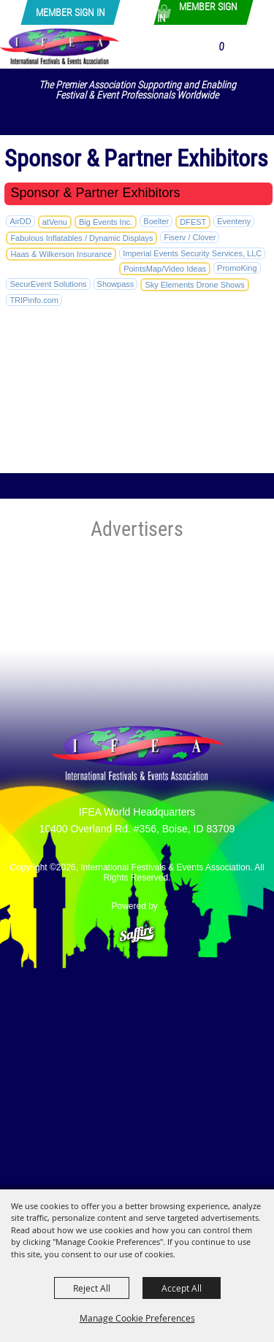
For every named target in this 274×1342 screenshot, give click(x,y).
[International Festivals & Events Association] (59, 46)
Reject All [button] (91, 1288)
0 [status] (221, 46)
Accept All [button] (181, 1288)
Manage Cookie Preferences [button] (137, 1318)
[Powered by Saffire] (136, 925)
